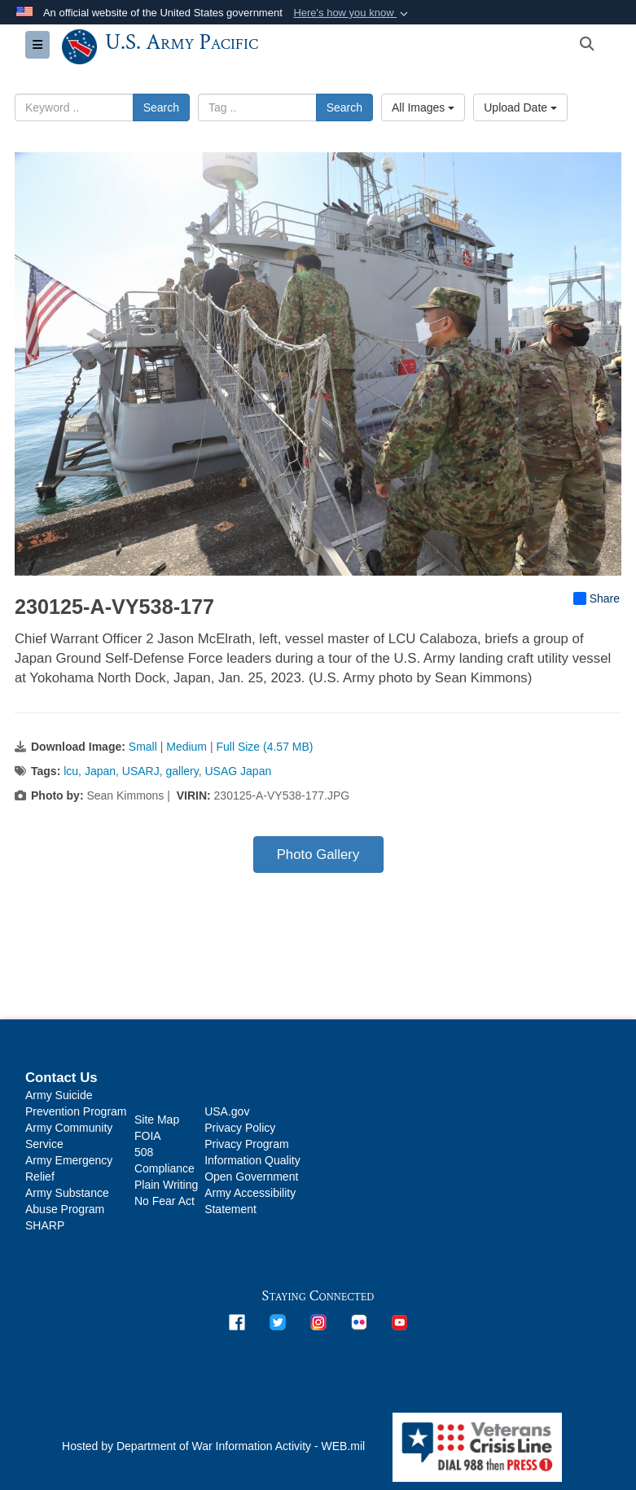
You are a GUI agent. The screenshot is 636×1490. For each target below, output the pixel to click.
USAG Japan (238, 771)
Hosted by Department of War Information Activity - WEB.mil (213, 1446)
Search (161, 107)
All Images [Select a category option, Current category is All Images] (423, 107)
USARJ (141, 771)
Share (596, 598)
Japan (100, 771)
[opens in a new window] (237, 1321)
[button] (352, 13)
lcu (71, 771)
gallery (182, 771)
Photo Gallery (318, 854)
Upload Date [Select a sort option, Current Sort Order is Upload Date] (520, 107)
